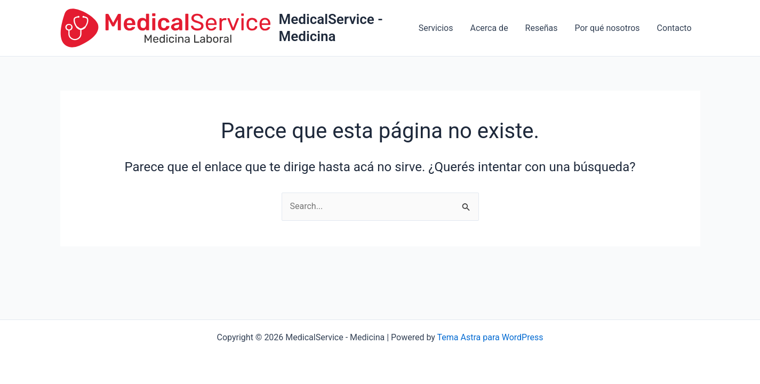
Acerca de (489, 28)
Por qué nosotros (607, 28)
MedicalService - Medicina (331, 27)
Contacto (674, 28)
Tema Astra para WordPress (490, 337)
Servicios (436, 28)
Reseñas (541, 28)
